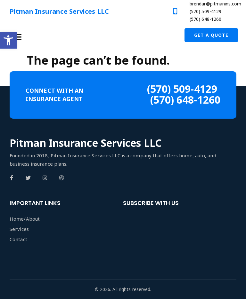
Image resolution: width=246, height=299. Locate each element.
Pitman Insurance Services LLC (59, 11)
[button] (8, 40)
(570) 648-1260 (205, 19)
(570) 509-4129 (205, 11)
